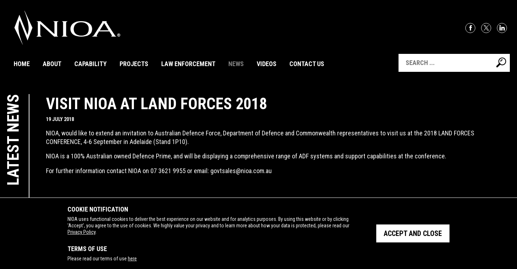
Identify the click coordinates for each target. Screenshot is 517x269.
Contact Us (306, 64)
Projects (134, 64)
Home (22, 64)
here (132, 258)
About (52, 64)
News (236, 64)
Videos (266, 64)
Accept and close (413, 233)
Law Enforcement (188, 64)
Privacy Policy (81, 232)
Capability (90, 64)
